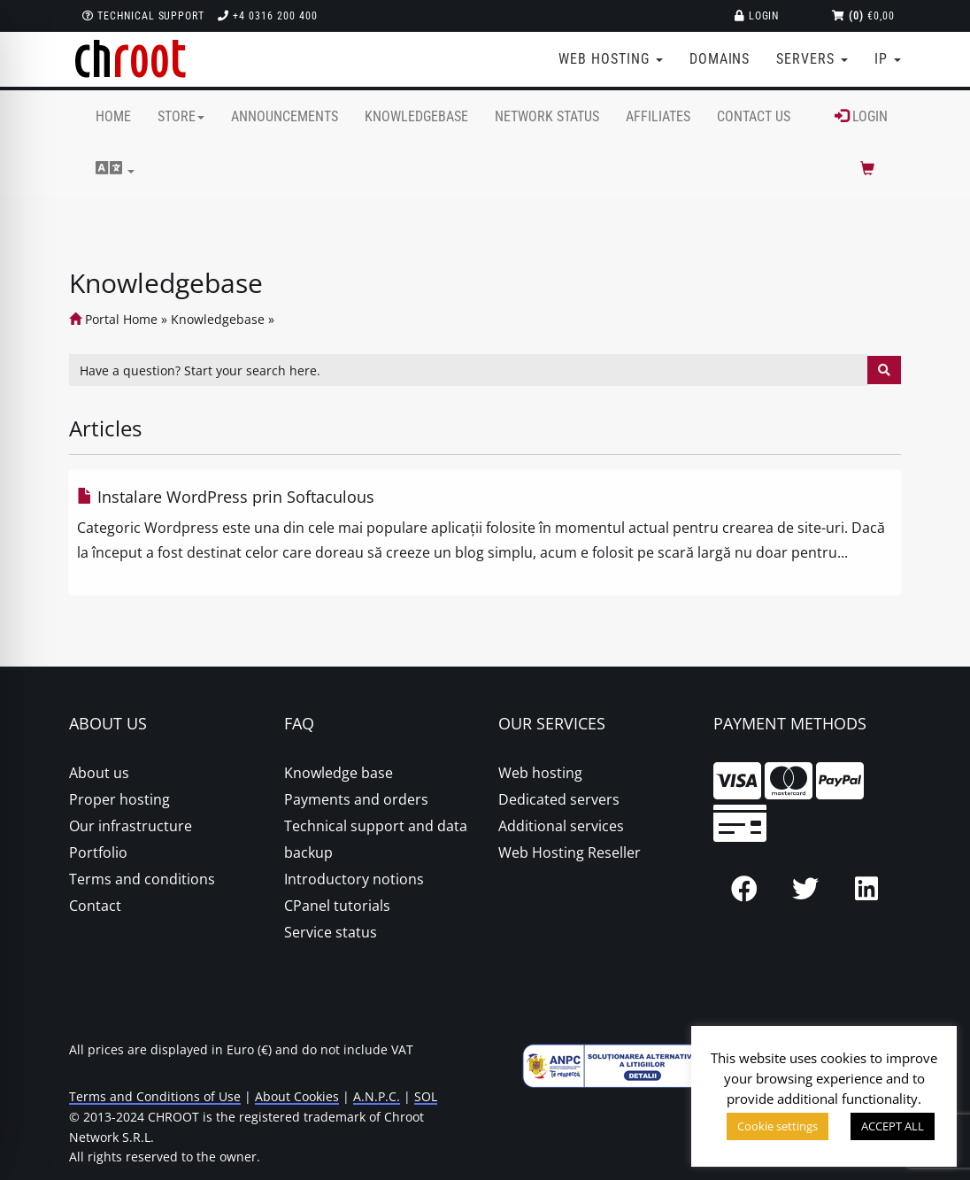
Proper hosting (119, 799)
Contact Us (753, 116)
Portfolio (98, 852)
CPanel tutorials (337, 905)
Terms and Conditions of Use (155, 1096)
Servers (812, 58)
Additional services (561, 826)
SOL (425, 1096)
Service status (330, 932)
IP (887, 58)
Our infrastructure (130, 826)
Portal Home (113, 319)
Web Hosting (610, 58)
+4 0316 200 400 (267, 16)
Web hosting (540, 773)
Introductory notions (354, 879)
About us (99, 773)
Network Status (547, 116)
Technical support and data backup (375, 839)
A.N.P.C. (376, 1096)
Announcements (284, 116)
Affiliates (658, 116)
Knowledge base (338, 773)
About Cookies (297, 1096)
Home (113, 116)
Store (181, 116)
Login (757, 16)
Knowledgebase (416, 116)
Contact (95, 905)
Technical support (143, 16)
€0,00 (863, 16)
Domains (720, 58)
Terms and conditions (142, 879)
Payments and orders (356, 799)
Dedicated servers (559, 799)
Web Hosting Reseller (569, 852)
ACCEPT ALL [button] (892, 1126)
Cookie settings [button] (777, 1126)
